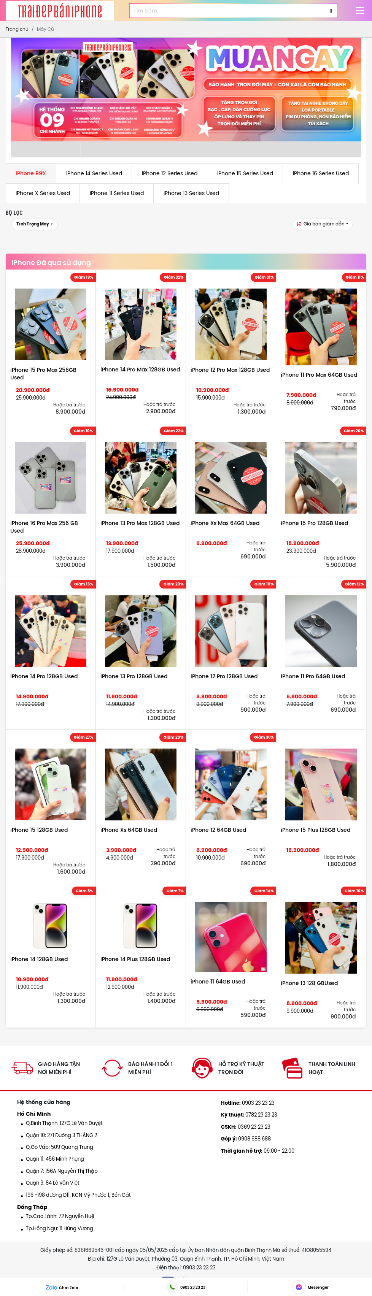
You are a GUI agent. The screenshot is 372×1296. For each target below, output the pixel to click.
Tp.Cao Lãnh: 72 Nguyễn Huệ (57, 1216)
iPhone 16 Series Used (321, 173)
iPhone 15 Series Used (245, 173)
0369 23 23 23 (245, 1126)
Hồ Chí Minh (34, 1113)
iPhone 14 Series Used (94, 173)
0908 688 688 (246, 1138)
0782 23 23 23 (249, 1114)
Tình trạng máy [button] (33, 224)
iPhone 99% (31, 173)
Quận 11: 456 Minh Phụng (52, 1158)
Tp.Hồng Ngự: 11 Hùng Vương (57, 1228)
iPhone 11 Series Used (117, 193)
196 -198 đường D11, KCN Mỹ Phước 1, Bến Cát (76, 1194)
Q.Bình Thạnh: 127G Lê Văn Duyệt (62, 1123)
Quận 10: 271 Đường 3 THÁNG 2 (59, 1135)
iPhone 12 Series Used (169, 173)
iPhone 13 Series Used (191, 193)
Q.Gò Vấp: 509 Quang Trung (57, 1147)
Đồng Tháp (32, 1207)
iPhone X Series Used (43, 193)
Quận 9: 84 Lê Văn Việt (50, 1182)
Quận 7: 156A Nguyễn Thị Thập (59, 1171)
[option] (186, 89)
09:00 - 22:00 (257, 1150)
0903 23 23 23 (248, 1102)
